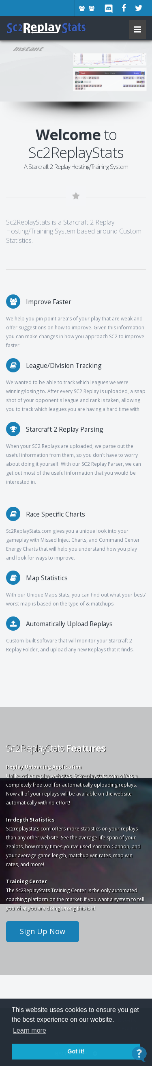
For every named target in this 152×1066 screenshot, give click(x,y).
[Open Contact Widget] (139, 1054)
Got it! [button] (75, 1051)
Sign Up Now (42, 931)
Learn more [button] (29, 1030)
